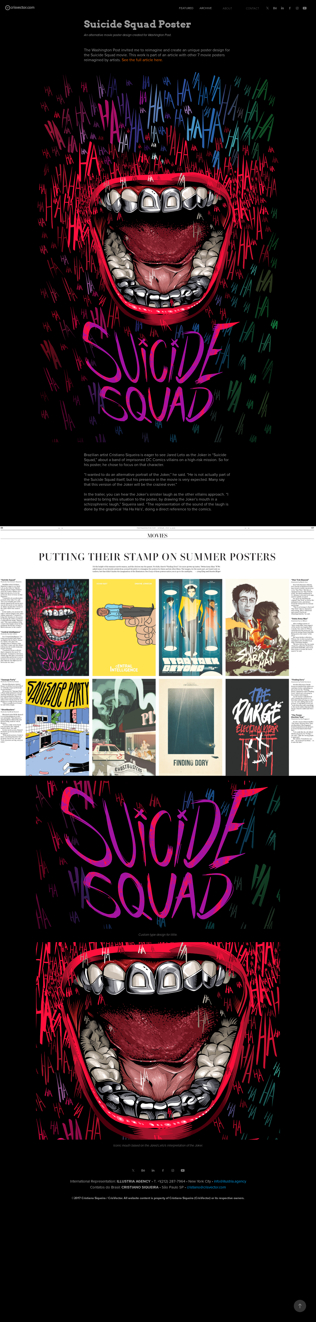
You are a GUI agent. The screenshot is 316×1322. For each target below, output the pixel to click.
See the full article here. (142, 59)
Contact (252, 8)
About (227, 8)
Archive (205, 8)
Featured (186, 8)
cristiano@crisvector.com (206, 1187)
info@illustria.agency (230, 1181)
